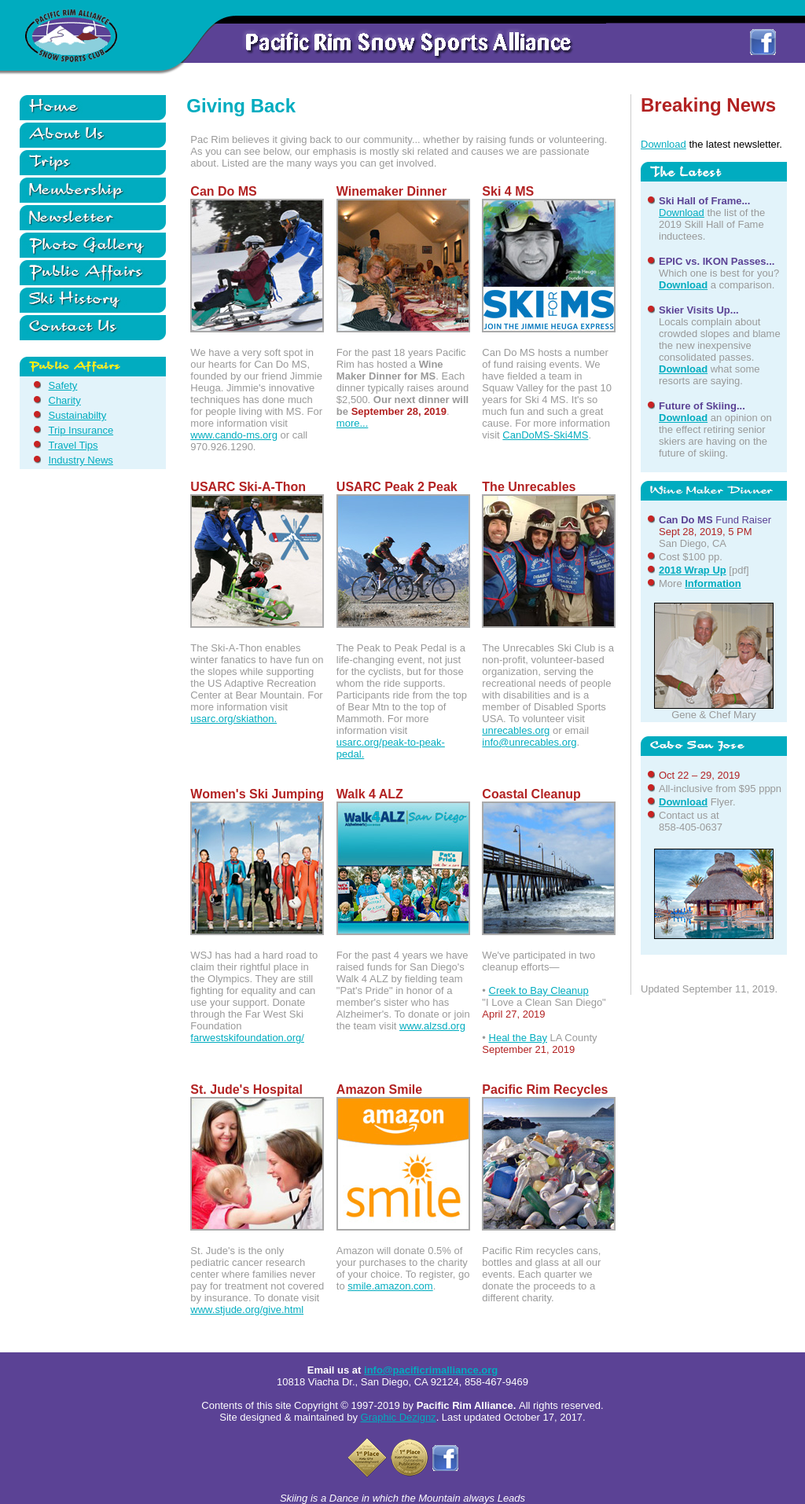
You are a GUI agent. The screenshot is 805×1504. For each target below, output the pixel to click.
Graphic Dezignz (398, 1417)
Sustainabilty (78, 415)
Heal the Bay (518, 1038)
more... (352, 423)
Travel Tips (73, 445)
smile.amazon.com (389, 1286)
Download (663, 144)
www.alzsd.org (432, 1026)
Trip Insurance (81, 430)
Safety (63, 385)
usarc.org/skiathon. (233, 718)
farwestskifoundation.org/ (247, 1038)
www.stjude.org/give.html (246, 1309)
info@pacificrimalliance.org (431, 1370)
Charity (65, 400)
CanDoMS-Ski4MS (545, 435)
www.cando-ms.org (234, 435)
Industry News (81, 460)
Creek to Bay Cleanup (539, 990)
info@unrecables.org (529, 742)
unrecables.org (516, 730)
